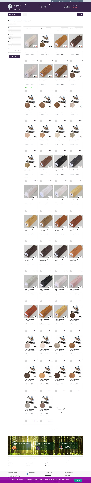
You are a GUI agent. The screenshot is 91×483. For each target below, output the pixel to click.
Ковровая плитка (29, 465)
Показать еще (61, 410)
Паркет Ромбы (10, 465)
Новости (65, 462)
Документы (47, 465)
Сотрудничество (48, 462)
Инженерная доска (11, 462)
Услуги (47, 463)
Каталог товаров (48, 475)
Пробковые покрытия (30, 463)
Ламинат (28, 460)
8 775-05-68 (67, 475)
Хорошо (78, 480)
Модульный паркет (11, 466)
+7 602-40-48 (67, 474)
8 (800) (67, 7)
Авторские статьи (67, 460)
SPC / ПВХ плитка (29, 462)
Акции (76, 7)
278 (30, 28)
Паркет (9, 460)
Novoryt (14, 24)
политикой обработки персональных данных (34, 479)
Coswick (9, 24)
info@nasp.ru (67, 4)
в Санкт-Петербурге (42, 4)
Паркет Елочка (10, 463)
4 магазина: (29, 4)
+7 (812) (66, 6)
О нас (46, 460)
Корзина (76, 5)
